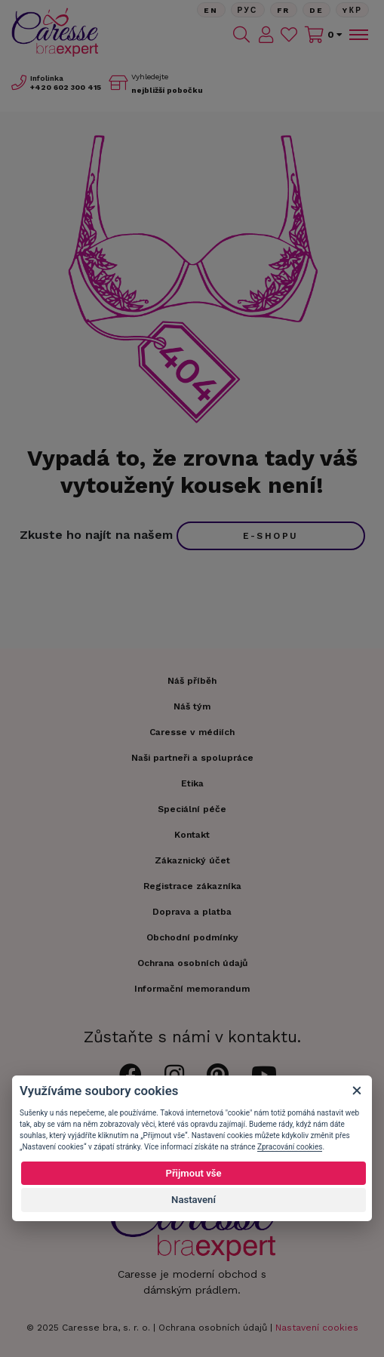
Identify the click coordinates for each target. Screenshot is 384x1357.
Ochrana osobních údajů (212, 1327)
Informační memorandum (192, 988)
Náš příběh (192, 680)
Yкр (352, 10)
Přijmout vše (193, 1173)
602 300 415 (65, 87)
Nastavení (193, 1199)
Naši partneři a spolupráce (192, 757)
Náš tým (192, 706)
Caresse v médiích (192, 732)
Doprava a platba (192, 911)
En (211, 10)
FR (283, 10)
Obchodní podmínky (192, 937)
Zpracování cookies (289, 1147)
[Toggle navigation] (358, 35)
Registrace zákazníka (192, 886)
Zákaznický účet (192, 860)
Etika (192, 783)
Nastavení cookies (316, 1327)
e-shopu (271, 536)
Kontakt (192, 834)
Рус (248, 10)
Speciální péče (192, 809)
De (316, 10)
